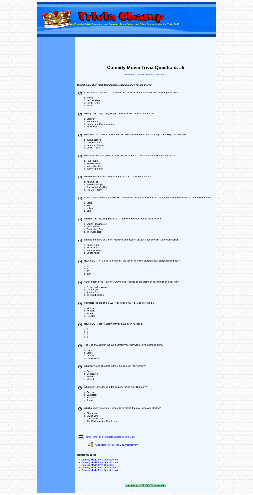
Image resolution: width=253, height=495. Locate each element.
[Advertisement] (146, 51)
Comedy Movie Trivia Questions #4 (100, 470)
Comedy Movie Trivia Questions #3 (100, 459)
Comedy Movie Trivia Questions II (99, 467)
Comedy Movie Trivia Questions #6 (100, 462)
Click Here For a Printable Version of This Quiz (110, 437)
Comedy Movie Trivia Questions (98, 465)
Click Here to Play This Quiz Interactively (116, 444)
